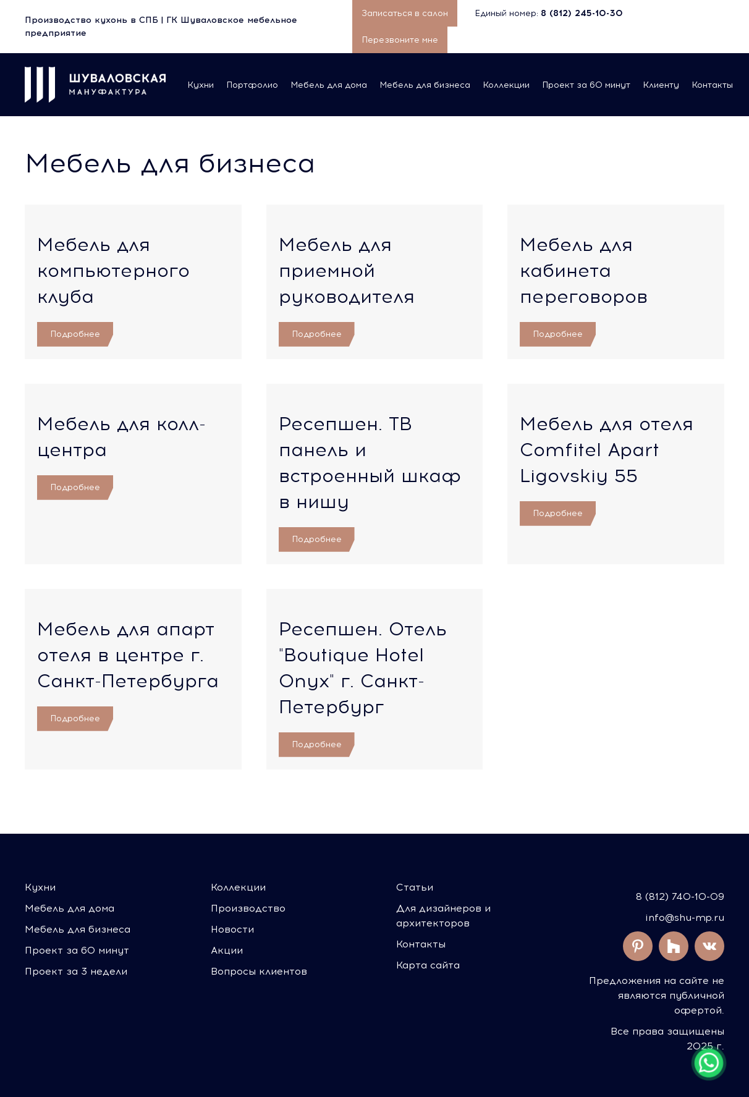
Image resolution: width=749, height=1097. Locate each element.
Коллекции (506, 85)
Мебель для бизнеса (424, 85)
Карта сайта (428, 965)
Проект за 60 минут (586, 85)
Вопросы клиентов (259, 971)
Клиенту (661, 85)
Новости (232, 929)
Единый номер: (550, 13)
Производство (248, 908)
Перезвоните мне (400, 40)
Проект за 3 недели (76, 971)
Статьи (414, 887)
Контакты (712, 85)
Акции (227, 950)
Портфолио (252, 85)
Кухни (200, 85)
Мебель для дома (328, 85)
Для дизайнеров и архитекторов (443, 915)
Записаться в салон (405, 13)
